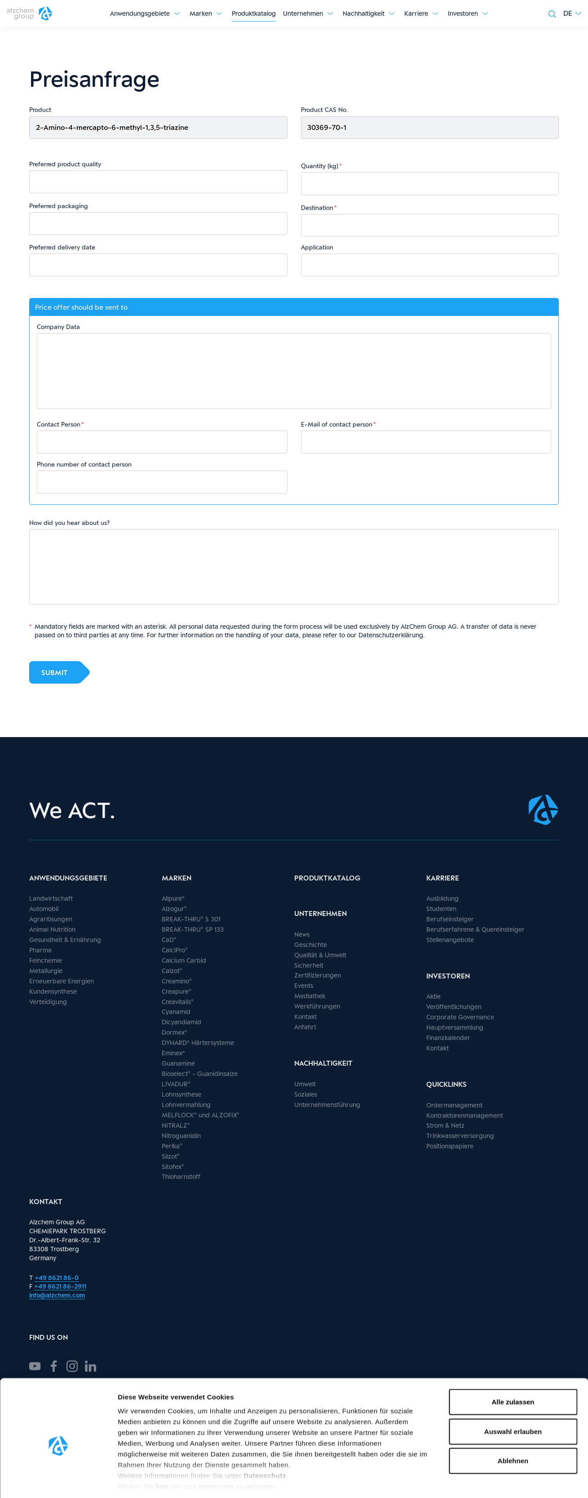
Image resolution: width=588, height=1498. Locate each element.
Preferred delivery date (62, 247)
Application (317, 247)
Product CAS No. (324, 109)
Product (40, 109)
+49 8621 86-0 (57, 1277)
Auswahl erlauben (513, 1390)
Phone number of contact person (84, 464)
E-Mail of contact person (336, 424)
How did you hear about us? (69, 522)
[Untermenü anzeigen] (177, 13)
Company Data (58, 326)
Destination (317, 207)
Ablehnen (513, 1419)
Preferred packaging (58, 205)
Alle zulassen (512, 1361)
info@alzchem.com (57, 1295)
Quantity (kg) (319, 165)
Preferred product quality (65, 164)
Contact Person (58, 424)
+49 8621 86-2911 (60, 1286)
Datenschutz (264, 1434)
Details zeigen (477, 1480)
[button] (572, 13)
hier (163, 1445)
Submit (54, 672)
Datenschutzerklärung (390, 635)
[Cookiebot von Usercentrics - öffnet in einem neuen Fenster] (58, 1480)
